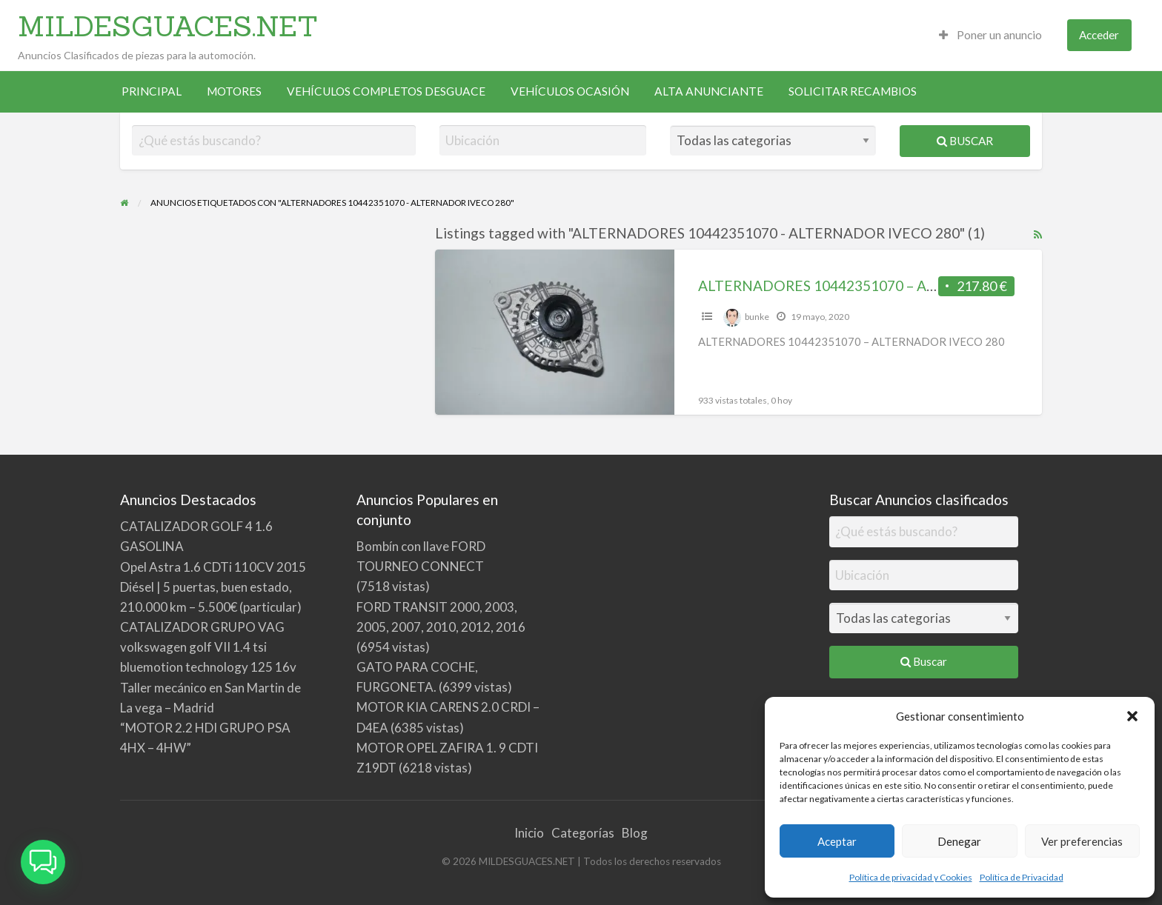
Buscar (965, 140)
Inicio (529, 833)
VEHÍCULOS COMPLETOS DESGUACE (386, 91)
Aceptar (837, 841)
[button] (1132, 716)
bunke (757, 316)
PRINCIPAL (152, 91)
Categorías (582, 833)
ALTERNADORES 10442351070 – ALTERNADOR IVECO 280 (893, 285)
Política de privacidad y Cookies (910, 877)
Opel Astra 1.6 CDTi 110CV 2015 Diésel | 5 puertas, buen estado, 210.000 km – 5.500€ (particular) (213, 587)
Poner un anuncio (990, 34)
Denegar (959, 841)
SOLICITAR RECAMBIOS (852, 91)
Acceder (1099, 34)
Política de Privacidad (1021, 877)
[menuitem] (990, 35)
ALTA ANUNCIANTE (708, 91)
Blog (635, 833)
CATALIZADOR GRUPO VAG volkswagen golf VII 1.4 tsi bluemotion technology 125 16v (208, 647)
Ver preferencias (1082, 841)
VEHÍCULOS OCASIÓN (570, 91)
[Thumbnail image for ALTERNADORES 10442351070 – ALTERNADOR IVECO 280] (554, 332)
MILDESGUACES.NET (168, 26)
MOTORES (234, 91)
